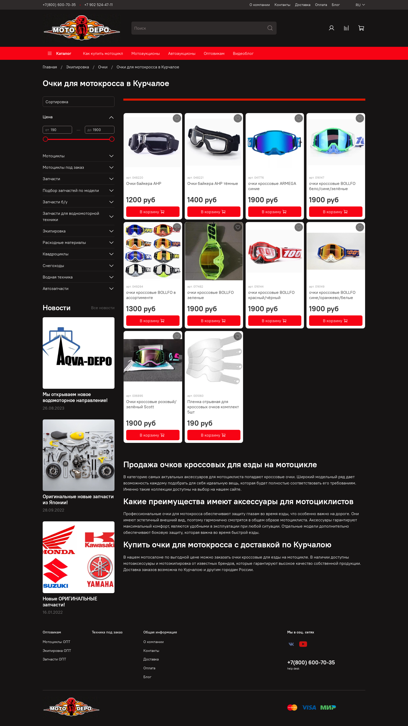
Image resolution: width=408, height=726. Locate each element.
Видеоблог (243, 53)
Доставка (302, 4)
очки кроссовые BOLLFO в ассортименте (151, 295)
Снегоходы (53, 265)
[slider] (45, 139)
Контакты (282, 4)
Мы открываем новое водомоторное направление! (75, 397)
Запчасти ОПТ (54, 659)
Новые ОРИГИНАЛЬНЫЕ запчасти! (70, 601)
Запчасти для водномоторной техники (71, 216)
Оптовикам (214, 53)
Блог (336, 4)
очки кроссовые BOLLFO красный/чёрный (271, 295)
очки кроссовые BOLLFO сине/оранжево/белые (332, 295)
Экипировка (77, 66)
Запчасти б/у (55, 201)
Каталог (59, 53)
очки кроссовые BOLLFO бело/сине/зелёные (332, 186)
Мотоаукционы (145, 53)
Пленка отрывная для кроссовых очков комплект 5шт (213, 406)
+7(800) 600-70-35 (59, 4)
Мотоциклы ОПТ (56, 641)
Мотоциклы (54, 155)
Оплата (321, 4)
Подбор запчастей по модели (71, 190)
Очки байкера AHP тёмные (212, 183)
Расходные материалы (64, 242)
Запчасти (51, 178)
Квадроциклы (55, 253)
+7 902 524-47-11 (98, 4)
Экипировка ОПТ (57, 650)
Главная (50, 66)
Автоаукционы (181, 53)
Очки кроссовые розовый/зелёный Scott (151, 404)
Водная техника (58, 277)
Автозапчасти (55, 288)
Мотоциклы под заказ (63, 167)
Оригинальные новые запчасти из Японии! (78, 499)
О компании (260, 4)
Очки (102, 66)
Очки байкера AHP (143, 183)
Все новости (102, 307)
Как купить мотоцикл (103, 53)
